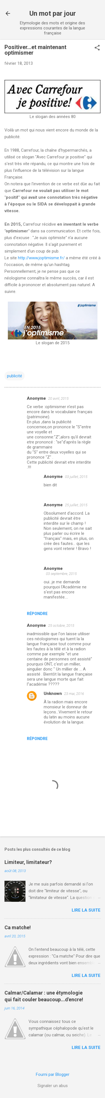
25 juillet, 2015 (76, 505)
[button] (97, 48)
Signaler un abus (53, 1085)
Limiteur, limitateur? (28, 862)
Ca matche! (17, 927)
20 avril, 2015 (58, 398)
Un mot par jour (52, 13)
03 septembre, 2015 (61, 574)
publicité (14, 375)
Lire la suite (86, 910)
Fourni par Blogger (52, 1074)
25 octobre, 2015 (61, 625)
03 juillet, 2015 (76, 477)
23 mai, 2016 (74, 694)
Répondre (37, 613)
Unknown (53, 693)
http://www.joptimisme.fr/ (42, 257)
